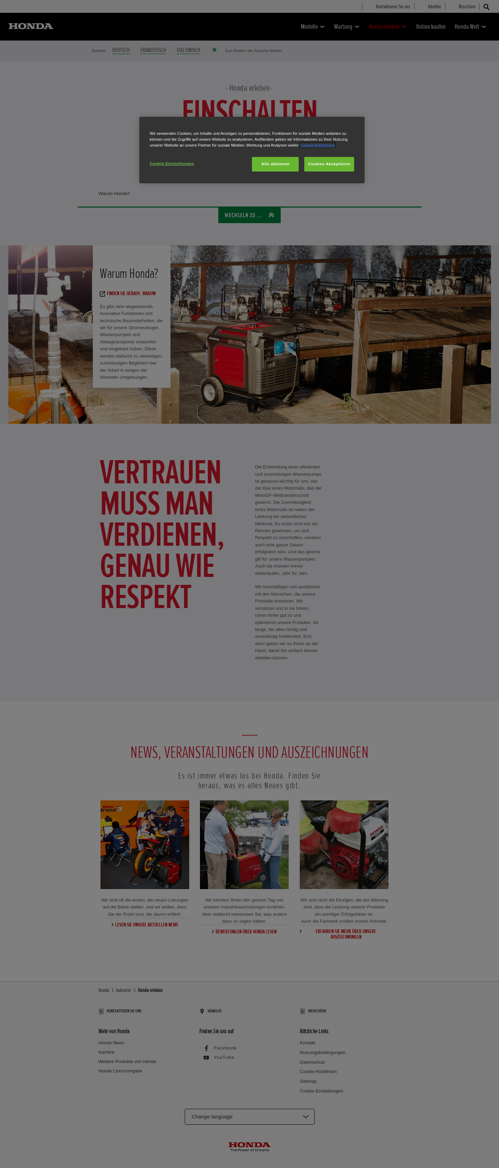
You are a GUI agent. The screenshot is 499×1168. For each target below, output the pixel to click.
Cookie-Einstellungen (172, 163)
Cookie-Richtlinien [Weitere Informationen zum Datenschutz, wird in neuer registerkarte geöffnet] (317, 145)
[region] (252, 150)
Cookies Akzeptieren (329, 164)
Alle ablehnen (275, 164)
